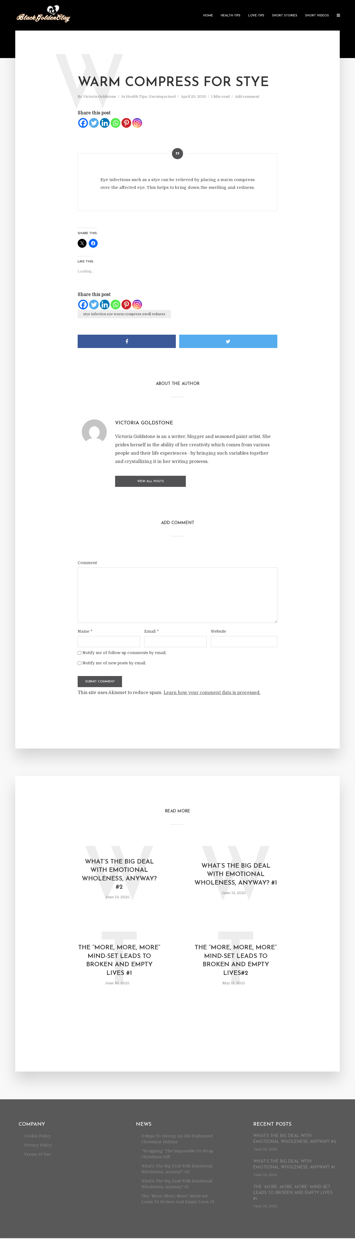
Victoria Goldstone (99, 96)
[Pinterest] (126, 123)
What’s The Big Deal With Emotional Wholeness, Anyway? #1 (236, 874)
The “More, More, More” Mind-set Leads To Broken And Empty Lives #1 (119, 961)
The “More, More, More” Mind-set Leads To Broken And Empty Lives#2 (236, 961)
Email (151, 631)
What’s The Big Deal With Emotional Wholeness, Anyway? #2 (119, 874)
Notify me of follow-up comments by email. (124, 652)
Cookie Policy (37, 1137)
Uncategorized (162, 96)
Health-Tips (230, 15)
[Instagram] (137, 123)
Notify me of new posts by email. (114, 662)
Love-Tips (256, 15)
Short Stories (284, 15)
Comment (87, 562)
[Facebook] (83, 123)
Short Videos (317, 15)
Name (85, 631)
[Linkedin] (105, 123)
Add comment (247, 96)
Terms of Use (37, 1155)
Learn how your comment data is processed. (212, 692)
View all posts (137, 481)
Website (218, 631)
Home (208, 15)
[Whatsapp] (115, 123)
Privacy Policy (38, 1146)
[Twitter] (94, 123)
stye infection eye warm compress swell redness (124, 314)
